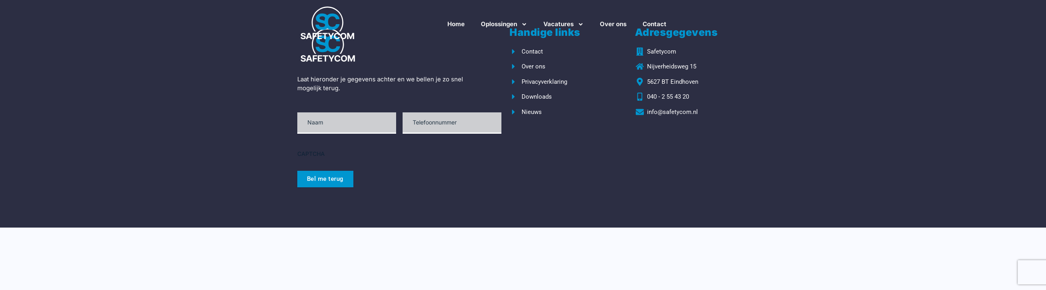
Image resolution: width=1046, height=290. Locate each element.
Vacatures (563, 24)
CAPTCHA (311, 153)
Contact (654, 24)
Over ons (613, 24)
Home (456, 24)
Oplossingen (504, 24)
